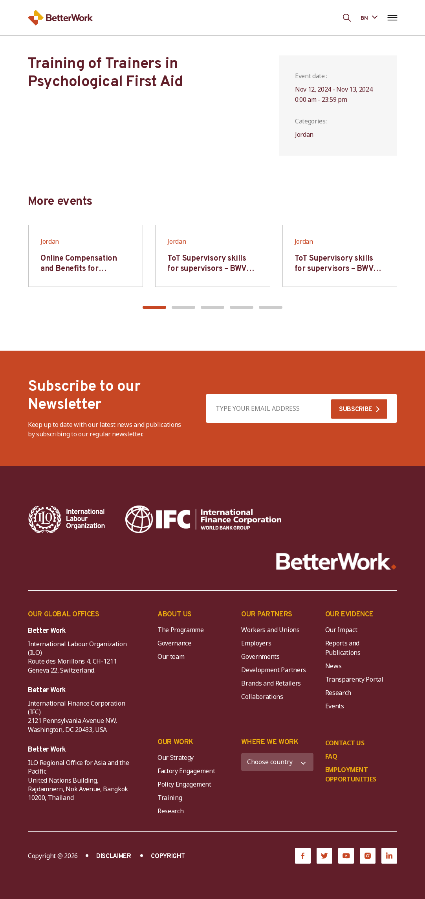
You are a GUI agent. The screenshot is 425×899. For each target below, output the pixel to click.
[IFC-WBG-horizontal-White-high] (203, 519)
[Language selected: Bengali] (369, 17)
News (333, 666)
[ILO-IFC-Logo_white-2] (67, 519)
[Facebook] (303, 856)
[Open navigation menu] (392, 18)
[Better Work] (336, 561)
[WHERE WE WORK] (277, 762)
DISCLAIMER (113, 856)
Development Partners (273, 670)
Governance (174, 643)
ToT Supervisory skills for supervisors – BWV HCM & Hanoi (206, 269)
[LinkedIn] (389, 856)
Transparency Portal (354, 679)
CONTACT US (345, 743)
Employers (256, 643)
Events (334, 706)
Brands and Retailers (271, 683)
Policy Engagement (186, 784)
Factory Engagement (186, 771)
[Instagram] (368, 856)
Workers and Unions (270, 629)
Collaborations (262, 696)
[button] (154, 307)
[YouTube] (346, 856)
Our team (171, 656)
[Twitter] (324, 856)
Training (170, 797)
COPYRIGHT (168, 856)
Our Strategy (176, 757)
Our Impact (341, 629)
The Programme (181, 629)
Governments (260, 656)
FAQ (331, 756)
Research (338, 692)
